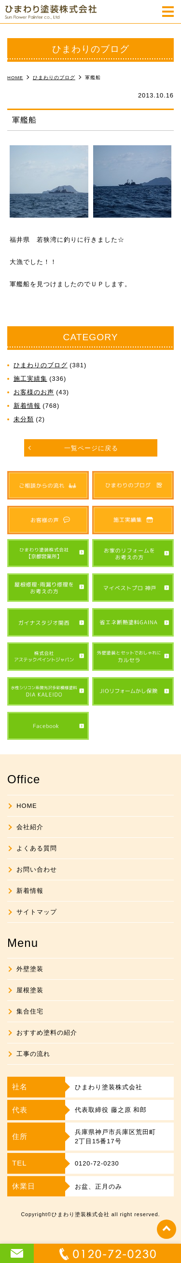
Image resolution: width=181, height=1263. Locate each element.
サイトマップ (36, 912)
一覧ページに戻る (91, 448)
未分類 (24, 419)
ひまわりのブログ (41, 365)
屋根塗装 (29, 990)
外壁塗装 (29, 968)
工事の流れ (33, 1053)
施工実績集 (30, 378)
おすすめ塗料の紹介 (46, 1032)
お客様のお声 (34, 392)
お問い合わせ (36, 869)
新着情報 (27, 405)
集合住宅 (29, 1011)
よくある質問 (36, 848)
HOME (26, 805)
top (166, 1229)
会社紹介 (29, 827)
